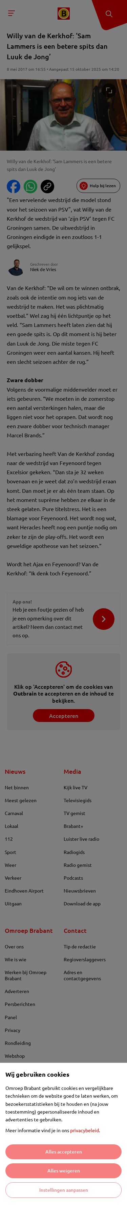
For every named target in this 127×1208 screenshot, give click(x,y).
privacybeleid (84, 1130)
